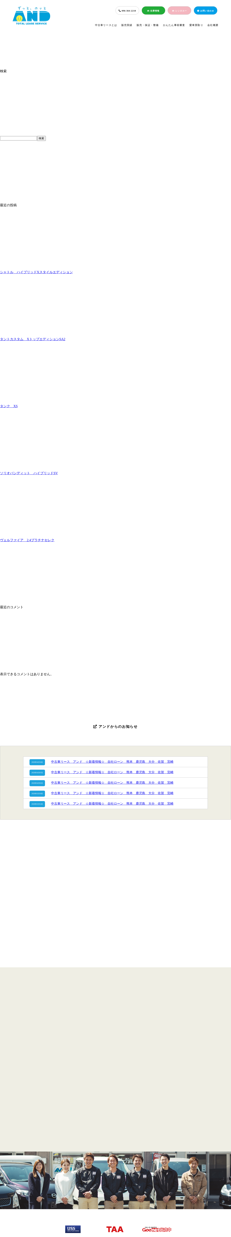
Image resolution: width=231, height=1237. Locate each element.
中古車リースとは (106, 25)
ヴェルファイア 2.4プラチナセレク (27, 540)
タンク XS (9, 406)
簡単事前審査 (114, 1202)
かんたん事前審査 (174, 25)
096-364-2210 (127, 11)
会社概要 (212, 25)
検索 (3, 71)
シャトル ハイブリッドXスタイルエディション (36, 272)
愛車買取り (196, 25)
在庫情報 (153, 11)
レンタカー (179, 11)
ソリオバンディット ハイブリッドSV (29, 473)
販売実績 (126, 25)
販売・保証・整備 (148, 25)
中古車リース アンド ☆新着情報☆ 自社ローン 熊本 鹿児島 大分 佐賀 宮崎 (112, 761)
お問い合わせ (205, 11)
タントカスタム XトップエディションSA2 (32, 339)
